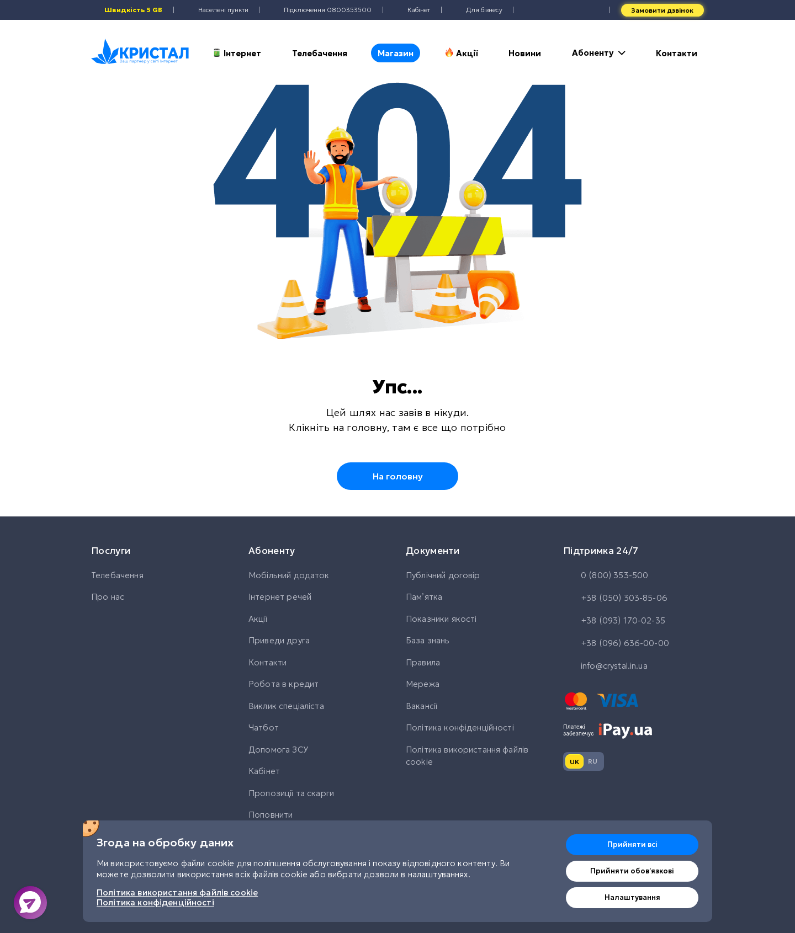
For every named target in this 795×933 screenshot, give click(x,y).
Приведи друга (279, 640)
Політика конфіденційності (460, 727)
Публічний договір (443, 575)
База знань (428, 640)
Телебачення (319, 53)
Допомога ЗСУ (278, 749)
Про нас (107, 596)
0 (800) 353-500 (605, 576)
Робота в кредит (283, 684)
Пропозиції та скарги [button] (291, 793)
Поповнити (270, 814)
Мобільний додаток (289, 575)
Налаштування (632, 897)
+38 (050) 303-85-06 (615, 598)
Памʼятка (424, 596)
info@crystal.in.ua (605, 666)
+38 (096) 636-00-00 (616, 644)
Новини (524, 53)
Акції (461, 52)
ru (592, 761)
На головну (398, 476)
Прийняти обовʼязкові (632, 871)
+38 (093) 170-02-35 (614, 621)
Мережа (422, 684)
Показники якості (441, 619)
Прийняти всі (632, 844)
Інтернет (236, 52)
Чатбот (263, 727)
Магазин (396, 53)
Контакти (676, 53)
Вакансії (421, 706)
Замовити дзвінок (662, 10)
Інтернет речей (279, 596)
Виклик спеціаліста (286, 706)
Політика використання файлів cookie (467, 755)
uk (574, 762)
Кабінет (264, 771)
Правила (423, 662)
